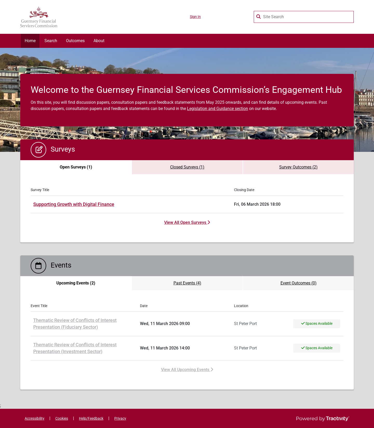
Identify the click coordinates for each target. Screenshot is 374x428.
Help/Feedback (91, 418)
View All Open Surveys (187, 222)
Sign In (195, 17)
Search (50, 40)
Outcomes (75, 40)
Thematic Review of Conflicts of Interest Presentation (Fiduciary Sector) (75, 324)
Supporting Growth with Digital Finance (73, 204)
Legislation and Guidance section (217, 108)
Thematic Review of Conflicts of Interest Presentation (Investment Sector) (75, 348)
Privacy (120, 418)
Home (30, 40)
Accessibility (34, 418)
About (99, 40)
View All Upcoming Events (187, 369)
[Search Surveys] (259, 15)
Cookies (61, 418)
